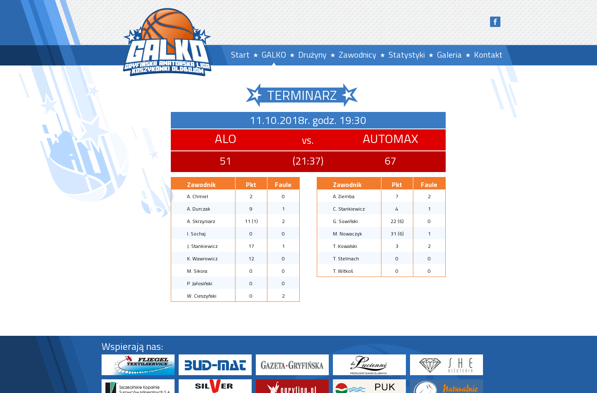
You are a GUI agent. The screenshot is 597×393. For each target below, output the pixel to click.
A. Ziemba (343, 196)
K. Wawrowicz (202, 258)
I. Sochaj (196, 234)
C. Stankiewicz (349, 209)
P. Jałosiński (199, 283)
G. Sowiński (345, 221)
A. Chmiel (197, 196)
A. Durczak (198, 209)
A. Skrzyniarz (201, 221)
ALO (225, 138)
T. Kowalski (345, 246)
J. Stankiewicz (202, 246)
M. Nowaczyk (347, 234)
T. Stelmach (346, 258)
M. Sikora (197, 271)
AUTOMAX (390, 138)
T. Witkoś (343, 271)
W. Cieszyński (201, 296)
